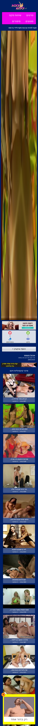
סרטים (29, 15)
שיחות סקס (15, 15)
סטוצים (29, 21)
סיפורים (16, 21)
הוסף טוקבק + (19, 349)
